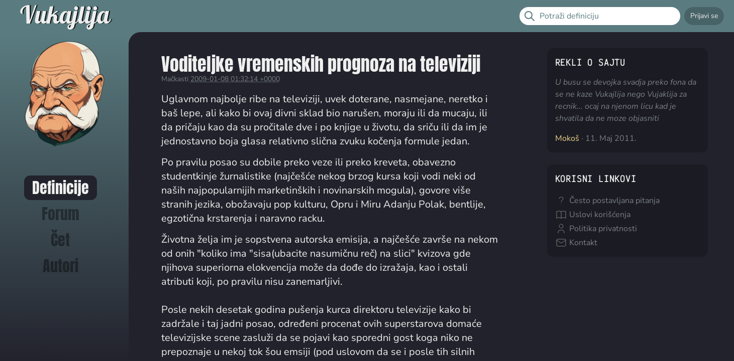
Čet (60, 240)
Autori (60, 266)
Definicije (60, 187)
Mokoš (567, 138)
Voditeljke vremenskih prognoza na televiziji (320, 64)
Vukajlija (65, 16)
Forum (60, 214)
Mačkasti (174, 79)
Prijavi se (704, 16)
